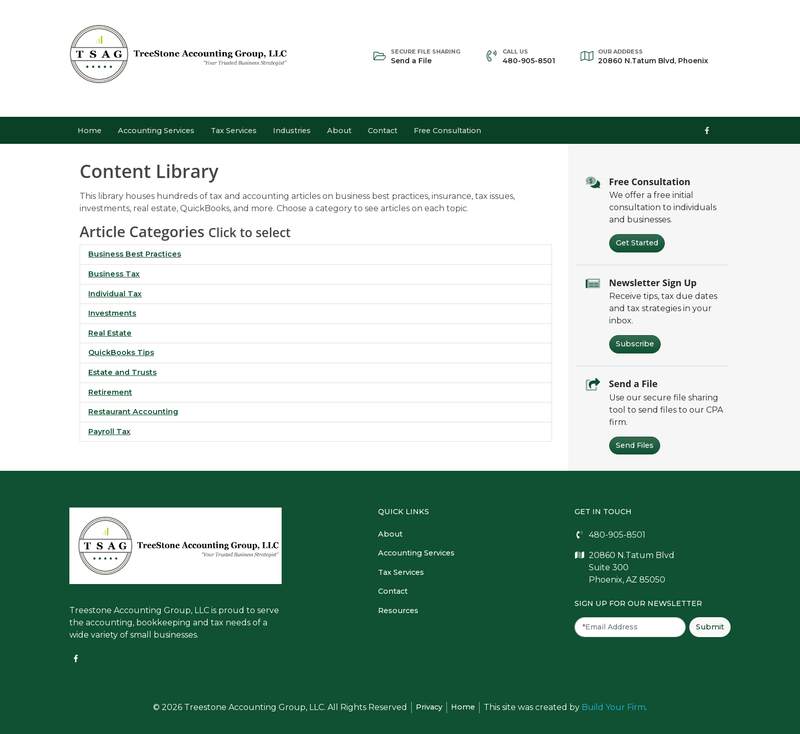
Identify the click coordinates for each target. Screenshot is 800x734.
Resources (398, 610)
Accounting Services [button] (156, 130)
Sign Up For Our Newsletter (638, 603)
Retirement (110, 392)
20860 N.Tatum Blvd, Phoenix (653, 56)
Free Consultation (447, 130)
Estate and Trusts (122, 372)
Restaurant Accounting (133, 411)
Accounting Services (416, 553)
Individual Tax (115, 293)
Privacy (429, 707)
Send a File (425, 56)
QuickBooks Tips (121, 352)
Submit (710, 626)
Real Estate (110, 333)
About (339, 130)
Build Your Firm (613, 707)
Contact (382, 130)
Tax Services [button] (234, 130)
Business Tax (114, 274)
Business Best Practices (134, 254)
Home (90, 130)
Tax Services (401, 572)
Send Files (635, 445)
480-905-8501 (529, 56)
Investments (112, 313)
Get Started (637, 242)
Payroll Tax (109, 431)
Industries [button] (292, 130)
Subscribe (635, 343)
